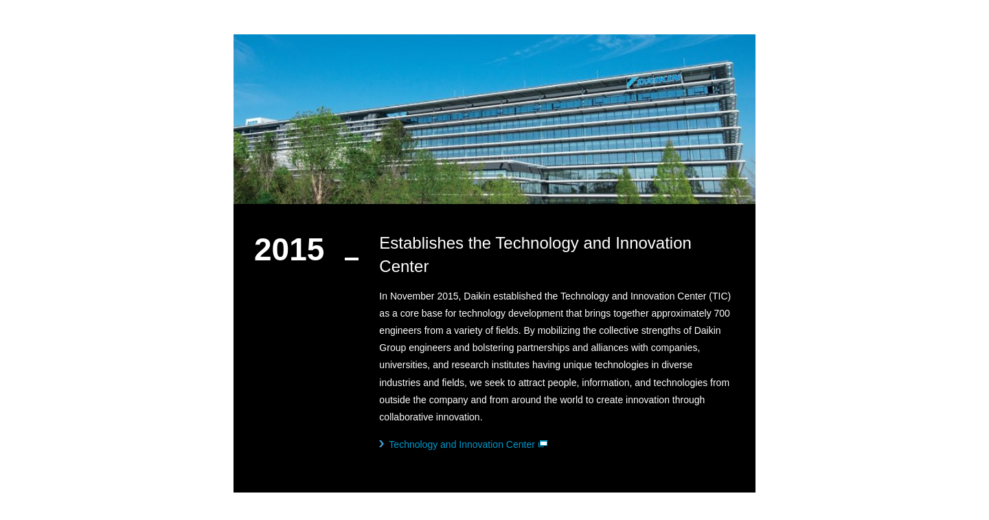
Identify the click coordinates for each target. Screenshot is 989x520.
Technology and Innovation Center (468, 444)
